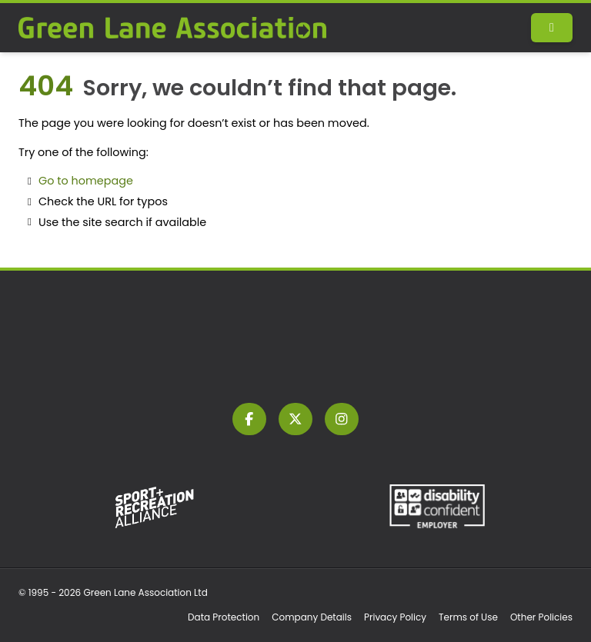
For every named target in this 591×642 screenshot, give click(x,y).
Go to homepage (85, 180)
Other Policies (541, 617)
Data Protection (223, 617)
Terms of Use (468, 617)
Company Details (312, 617)
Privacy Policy (395, 617)
